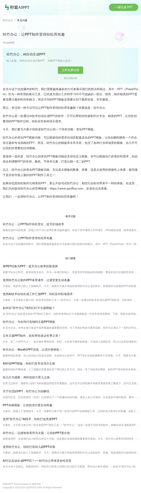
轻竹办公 (8, 20)
